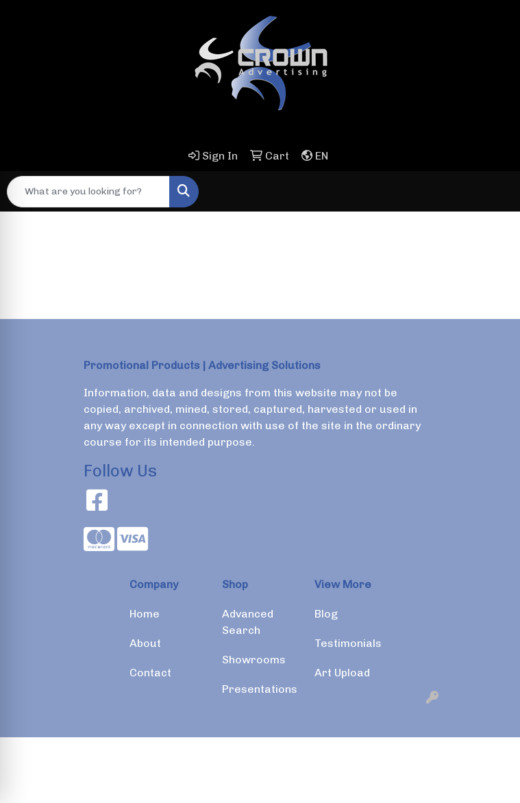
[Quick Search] (88, 191)
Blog (326, 613)
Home (144, 613)
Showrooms (254, 659)
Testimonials (348, 643)
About (145, 643)
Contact (150, 672)
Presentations (259, 689)
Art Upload (342, 672)
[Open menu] (492, 191)
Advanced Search (247, 622)
